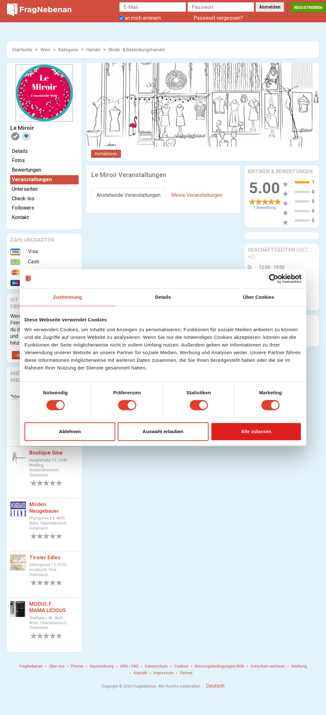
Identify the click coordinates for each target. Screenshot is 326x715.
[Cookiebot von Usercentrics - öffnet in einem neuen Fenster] (273, 278)
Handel (93, 49)
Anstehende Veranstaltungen (128, 195)
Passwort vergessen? (218, 18)
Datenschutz (156, 666)
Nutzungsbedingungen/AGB (219, 666)
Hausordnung (102, 666)
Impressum (163, 673)
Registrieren (308, 7)
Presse (77, 666)
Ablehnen (70, 431)
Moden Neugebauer (44, 507)
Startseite (22, 49)
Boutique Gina (45, 453)
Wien (45, 49)
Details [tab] (163, 297)
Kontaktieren (106, 154)
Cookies (181, 666)
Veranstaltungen (32, 179)
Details (20, 151)
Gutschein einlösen (268, 666)
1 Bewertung (264, 207)
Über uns (57, 666)
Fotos (18, 160)
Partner (186, 673)
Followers (23, 208)
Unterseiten (25, 189)
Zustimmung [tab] (67, 297)
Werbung (299, 666)
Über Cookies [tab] (258, 297)
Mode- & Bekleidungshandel (137, 49)
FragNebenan (31, 666)
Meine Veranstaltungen (197, 195)
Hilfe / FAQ (129, 666)
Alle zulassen (256, 431)
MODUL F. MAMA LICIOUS (47, 607)
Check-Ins (23, 199)
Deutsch (215, 686)
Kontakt (20, 217)
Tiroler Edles (44, 557)
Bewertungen (26, 170)
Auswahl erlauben (163, 431)
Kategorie (68, 49)
